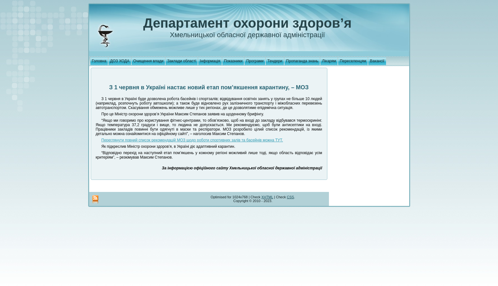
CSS (290, 197)
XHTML (267, 197)
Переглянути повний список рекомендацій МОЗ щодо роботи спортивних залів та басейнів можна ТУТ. (192, 140)
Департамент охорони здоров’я (247, 23)
